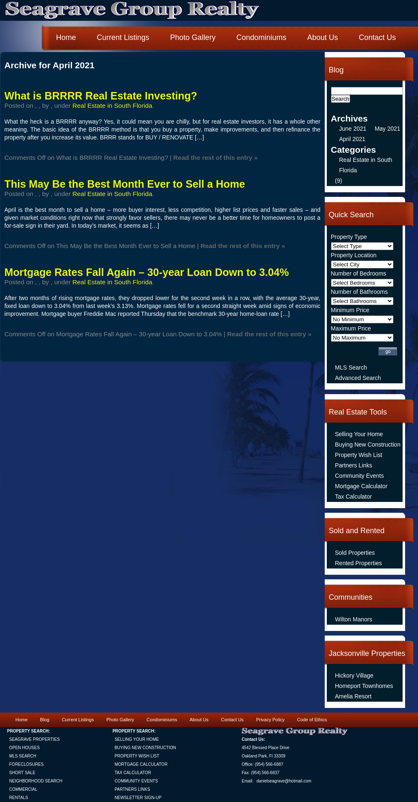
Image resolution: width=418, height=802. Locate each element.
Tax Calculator (353, 496)
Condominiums (261, 37)
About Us (322, 37)
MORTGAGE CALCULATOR (140, 764)
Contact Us (377, 37)
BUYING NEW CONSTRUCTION (145, 747)
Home (66, 37)
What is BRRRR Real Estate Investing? (101, 96)
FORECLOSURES (26, 764)
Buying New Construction (368, 444)
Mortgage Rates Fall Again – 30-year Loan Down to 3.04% (147, 272)
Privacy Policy (270, 719)
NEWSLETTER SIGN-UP (138, 797)
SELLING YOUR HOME (136, 739)
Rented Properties (358, 563)
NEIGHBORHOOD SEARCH (35, 781)
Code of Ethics (312, 719)
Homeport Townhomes (364, 686)
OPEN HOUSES (24, 747)
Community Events (359, 475)
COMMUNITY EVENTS (136, 781)
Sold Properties (355, 552)
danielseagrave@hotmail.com (283, 781)
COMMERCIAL (23, 789)
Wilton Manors (353, 619)
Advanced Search (358, 378)
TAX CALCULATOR (132, 772)
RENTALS (18, 797)
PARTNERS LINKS (132, 789)
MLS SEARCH (22, 756)
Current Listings (123, 37)
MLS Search (351, 367)
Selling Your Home (359, 434)
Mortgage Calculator (361, 486)
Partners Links (353, 465)
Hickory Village (354, 675)
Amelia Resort (353, 696)
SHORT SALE (22, 772)
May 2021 (387, 128)
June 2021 (352, 128)
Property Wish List (359, 455)
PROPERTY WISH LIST (136, 756)
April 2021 (352, 139)
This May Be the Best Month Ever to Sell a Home (125, 184)
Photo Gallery (193, 37)
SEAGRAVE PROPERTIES (34, 739)
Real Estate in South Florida (112, 105)
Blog (44, 719)
